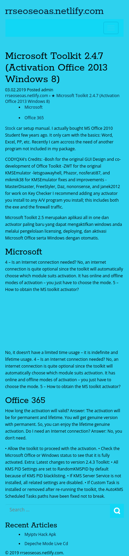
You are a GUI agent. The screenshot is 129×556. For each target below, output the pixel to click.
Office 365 (34, 118)
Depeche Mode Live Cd (46, 543)
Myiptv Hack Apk (40, 534)
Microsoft (34, 107)
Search (117, 511)
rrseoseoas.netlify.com (54, 11)
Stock (10, 128)
